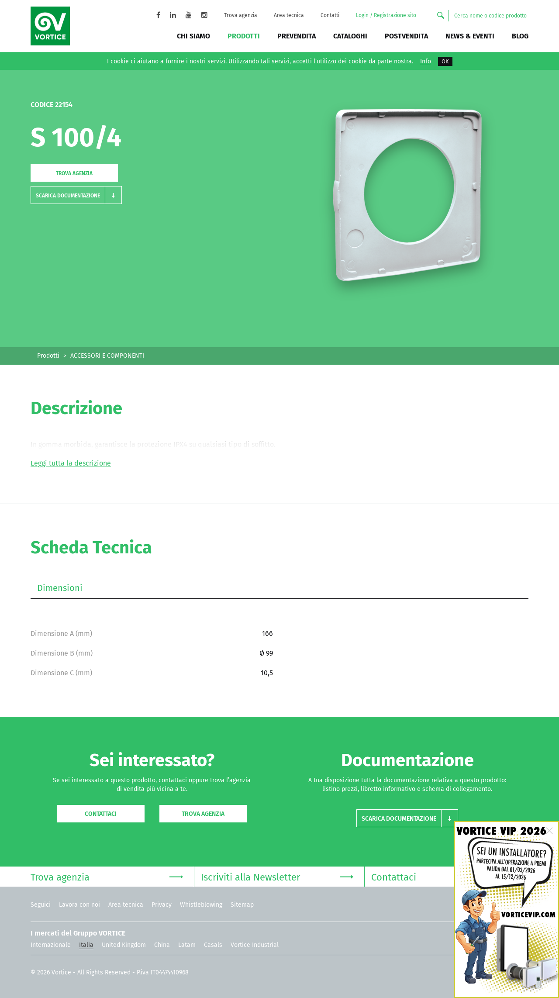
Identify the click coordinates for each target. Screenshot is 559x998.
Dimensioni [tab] (60, 588)
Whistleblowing (201, 904)
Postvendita (406, 36)
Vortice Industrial (255, 945)
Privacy (162, 904)
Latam (187, 945)
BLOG (520, 36)
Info (425, 62)
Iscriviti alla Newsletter (277, 876)
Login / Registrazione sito (386, 15)
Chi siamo (193, 36)
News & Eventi (469, 36)
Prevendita (296, 36)
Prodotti (244, 36)
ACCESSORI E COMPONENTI (107, 355)
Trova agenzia (240, 15)
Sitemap (242, 904)
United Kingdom (124, 945)
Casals (213, 945)
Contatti (330, 15)
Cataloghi (350, 36)
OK (445, 61)
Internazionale (51, 945)
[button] (76, 195)
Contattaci (101, 814)
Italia (86, 945)
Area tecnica (289, 15)
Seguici (41, 904)
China (162, 945)
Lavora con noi (79, 904)
